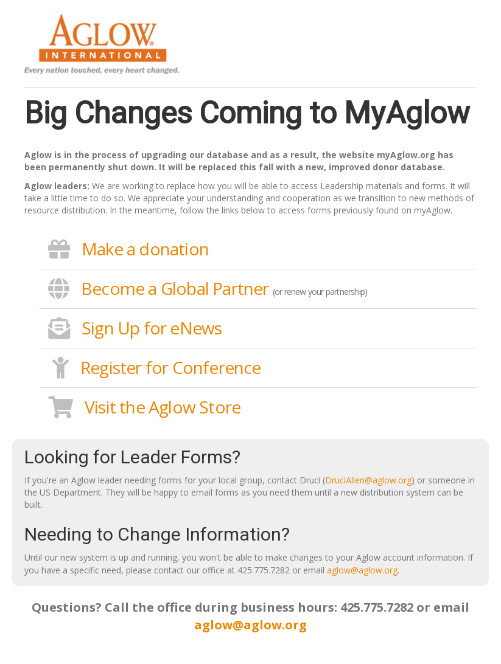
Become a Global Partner (175, 288)
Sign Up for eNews (152, 327)
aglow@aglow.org (362, 570)
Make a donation (145, 248)
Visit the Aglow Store (162, 406)
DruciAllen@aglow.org (368, 480)
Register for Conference (170, 367)
